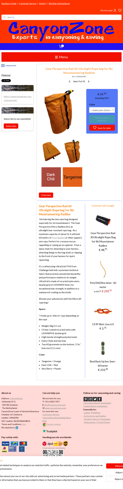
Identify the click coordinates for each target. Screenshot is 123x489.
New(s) (42, 3)
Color (92, 104)
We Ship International (59, 3)
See (24, 424)
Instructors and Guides (95, 416)
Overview (46, 195)
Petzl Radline (58, 237)
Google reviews (54, 424)
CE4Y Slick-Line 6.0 (103, 324)
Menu (61, 57)
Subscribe (11, 126)
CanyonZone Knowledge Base (56, 417)
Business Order (9, 3)
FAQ (44, 421)
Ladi (86, 412)
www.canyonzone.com (55, 408)
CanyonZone (16, 398)
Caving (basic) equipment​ (95, 406)
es (89, 412)
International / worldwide (53, 448)
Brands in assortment (11, 456)
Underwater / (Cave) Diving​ (97, 422)
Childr (95, 412)
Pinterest (6, 75)
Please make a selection (102, 119)
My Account (108, 10)
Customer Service (27, 3)
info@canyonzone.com (55, 405)
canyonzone (8, 65)
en (99, 412)
